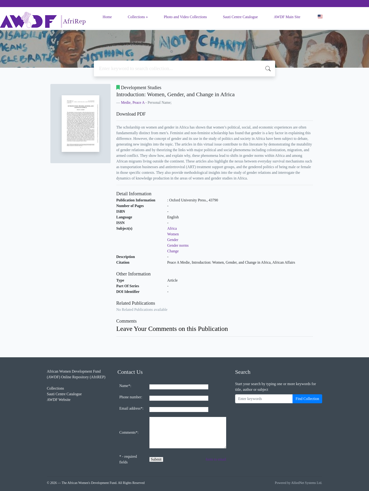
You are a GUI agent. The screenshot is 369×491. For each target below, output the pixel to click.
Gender (172, 240)
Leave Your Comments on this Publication (172, 328)
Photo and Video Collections (185, 17)
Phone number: (130, 397)
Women (173, 234)
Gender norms (178, 245)
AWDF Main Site (287, 17)
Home (107, 17)
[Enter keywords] (264, 398)
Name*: (125, 386)
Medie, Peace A (132, 102)
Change (173, 251)
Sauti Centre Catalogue (240, 17)
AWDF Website (59, 400)
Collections (136, 17)
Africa (172, 228)
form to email (216, 459)
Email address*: (131, 408)
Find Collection (307, 399)
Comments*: (129, 432)
